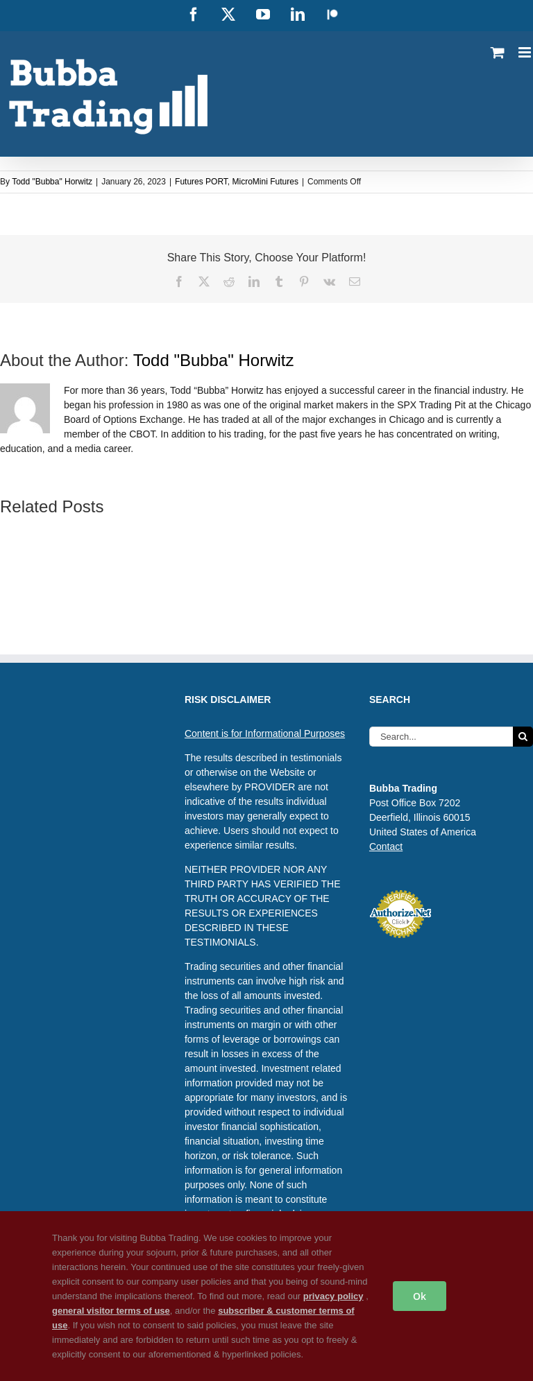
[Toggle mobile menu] (525, 52)
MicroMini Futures (265, 181)
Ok (419, 1296)
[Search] (523, 737)
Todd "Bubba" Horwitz (52, 181)
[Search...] (441, 737)
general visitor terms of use (111, 1310)
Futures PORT (201, 181)
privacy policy (333, 1296)
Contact (386, 846)
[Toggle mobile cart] (498, 52)
